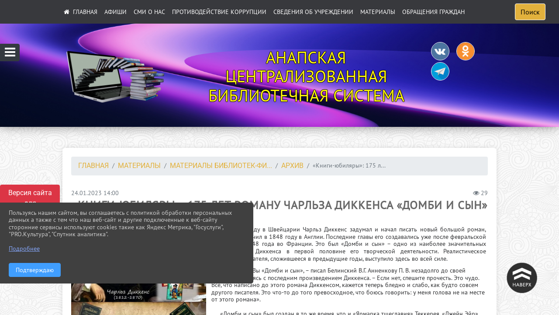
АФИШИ (115, 12)
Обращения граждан (433, 12)
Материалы (377, 12)
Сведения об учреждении (313, 12)
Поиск (530, 11)
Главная (93, 165)
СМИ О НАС (149, 12)
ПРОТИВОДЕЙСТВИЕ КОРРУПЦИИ (219, 12)
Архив (292, 165)
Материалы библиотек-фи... (221, 165)
